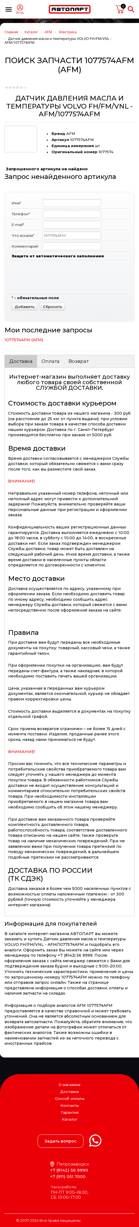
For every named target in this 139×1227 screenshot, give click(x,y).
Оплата (51, 361)
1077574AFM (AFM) (23, 339)
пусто (120, 9)
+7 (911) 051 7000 (68, 1176)
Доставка (21, 361)
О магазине (69, 1084)
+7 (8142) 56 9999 (69, 1170)
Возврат (79, 361)
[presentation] (85, 281)
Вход (20, 12)
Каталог (69, 1119)
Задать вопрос (61, 1141)
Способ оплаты (69, 1098)
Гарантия (70, 1112)
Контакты (69, 1105)
